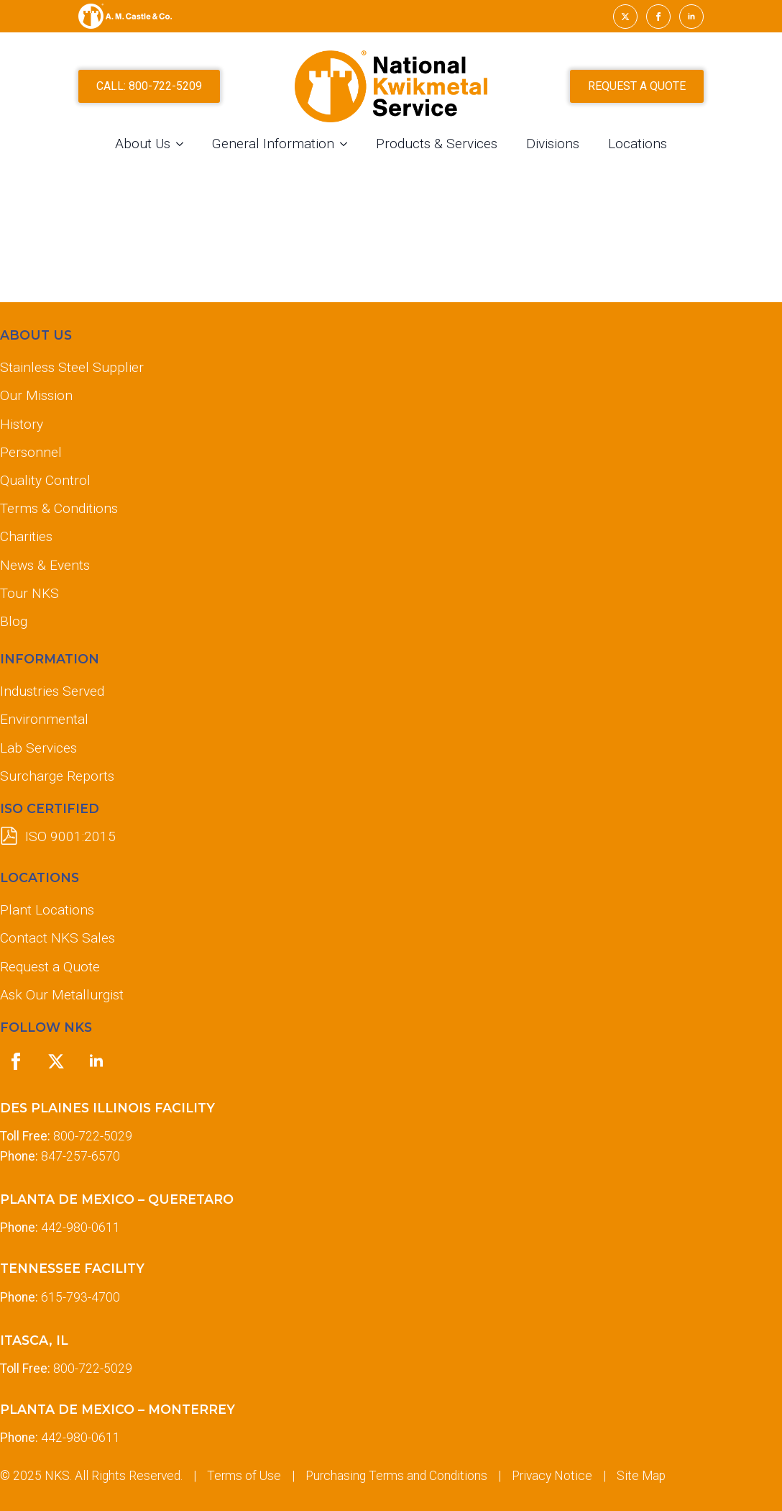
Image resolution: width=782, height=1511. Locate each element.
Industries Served (52, 691)
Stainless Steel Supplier (72, 367)
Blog (13, 621)
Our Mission (36, 395)
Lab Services (38, 748)
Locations (637, 143)
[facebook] (658, 16)
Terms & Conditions (59, 508)
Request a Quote (50, 967)
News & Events (45, 565)
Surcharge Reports (57, 776)
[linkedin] (691, 16)
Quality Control (45, 480)
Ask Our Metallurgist (62, 995)
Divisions (552, 143)
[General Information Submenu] (348, 143)
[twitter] (625, 16)
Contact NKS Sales (57, 938)
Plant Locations (47, 910)
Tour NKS (29, 593)
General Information (273, 143)
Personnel (31, 452)
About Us (142, 143)
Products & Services (436, 143)
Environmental (44, 719)
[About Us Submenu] (184, 143)
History (21, 424)
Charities (26, 536)
